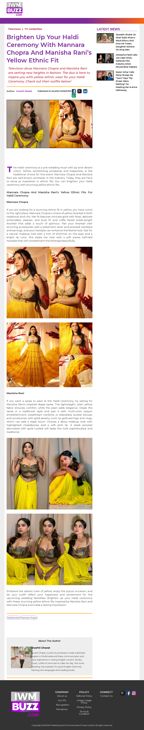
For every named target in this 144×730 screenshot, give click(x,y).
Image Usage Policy (84, 701)
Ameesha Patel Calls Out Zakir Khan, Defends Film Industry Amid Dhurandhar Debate (126, 61)
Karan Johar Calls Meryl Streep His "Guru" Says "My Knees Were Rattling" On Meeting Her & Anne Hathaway (126, 81)
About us (62, 696)
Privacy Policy (84, 707)
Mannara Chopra (29, 618)
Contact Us (106, 696)
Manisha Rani (13, 618)
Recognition (62, 704)
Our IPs (62, 700)
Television (14, 29)
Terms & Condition (84, 712)
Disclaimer (62, 709)
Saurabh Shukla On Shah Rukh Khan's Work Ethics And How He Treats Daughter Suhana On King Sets (126, 42)
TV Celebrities (33, 29)
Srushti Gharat (24, 91)
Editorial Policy (84, 696)
